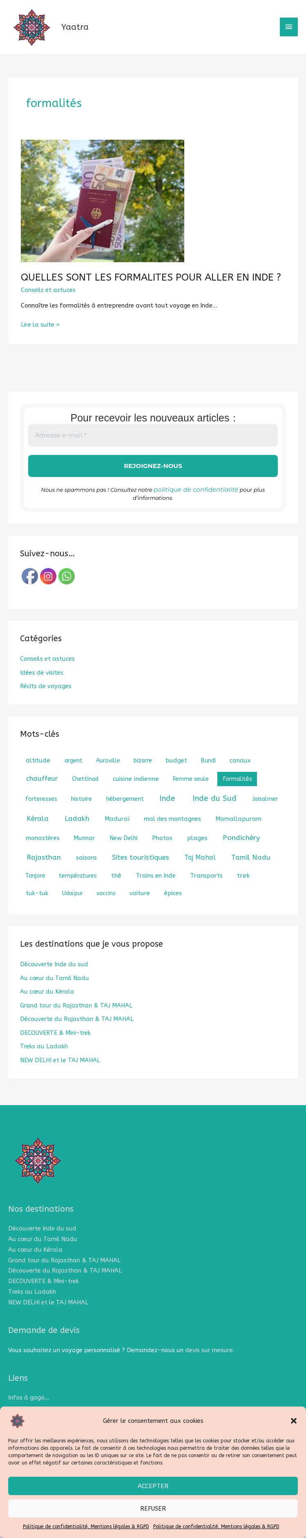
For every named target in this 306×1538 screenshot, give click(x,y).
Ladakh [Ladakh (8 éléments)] (77, 831)
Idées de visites (41, 686)
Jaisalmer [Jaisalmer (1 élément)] (265, 812)
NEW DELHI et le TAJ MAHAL (60, 1071)
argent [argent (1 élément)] (74, 773)
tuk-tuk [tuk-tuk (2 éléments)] (37, 906)
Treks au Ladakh (44, 1057)
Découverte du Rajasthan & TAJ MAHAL (77, 1031)
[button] (294, 1421)
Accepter (153, 1486)
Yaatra (94, 34)
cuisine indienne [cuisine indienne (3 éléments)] (136, 792)
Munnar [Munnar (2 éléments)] (84, 851)
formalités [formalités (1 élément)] (237, 792)
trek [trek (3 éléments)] (243, 888)
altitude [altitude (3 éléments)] (38, 773)
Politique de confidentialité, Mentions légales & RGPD (86, 1526)
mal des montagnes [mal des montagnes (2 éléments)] (172, 832)
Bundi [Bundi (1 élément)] (208, 773)
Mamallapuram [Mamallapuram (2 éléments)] (238, 832)
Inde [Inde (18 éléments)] (167, 811)
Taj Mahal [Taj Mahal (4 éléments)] (200, 870)
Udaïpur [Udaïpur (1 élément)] (72, 906)
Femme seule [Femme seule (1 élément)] (191, 792)
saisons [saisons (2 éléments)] (86, 870)
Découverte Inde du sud (54, 977)
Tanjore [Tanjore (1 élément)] (35, 888)
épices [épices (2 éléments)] (173, 906)
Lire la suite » (40, 339)
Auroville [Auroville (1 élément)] (108, 773)
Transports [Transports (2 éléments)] (206, 888)
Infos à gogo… (28, 1404)
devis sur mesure (208, 1357)
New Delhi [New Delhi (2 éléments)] (123, 851)
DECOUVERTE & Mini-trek (55, 1044)
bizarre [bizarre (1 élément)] (143, 773)
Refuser (153, 1508)
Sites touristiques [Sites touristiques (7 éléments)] (140, 870)
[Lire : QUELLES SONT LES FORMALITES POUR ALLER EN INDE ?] (102, 216)
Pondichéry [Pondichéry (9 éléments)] (241, 851)
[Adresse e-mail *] (153, 450)
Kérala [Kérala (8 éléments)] (38, 831)
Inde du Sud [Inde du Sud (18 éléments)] (214, 811)
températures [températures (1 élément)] (78, 888)
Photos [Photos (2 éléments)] (162, 851)
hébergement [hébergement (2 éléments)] (125, 812)
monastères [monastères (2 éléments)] (43, 851)
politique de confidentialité (196, 503)
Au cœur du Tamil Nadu (54, 990)
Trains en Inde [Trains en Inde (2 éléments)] (156, 888)
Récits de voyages (45, 699)
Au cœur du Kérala (47, 1004)
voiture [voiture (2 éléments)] (140, 906)
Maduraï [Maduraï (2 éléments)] (117, 832)
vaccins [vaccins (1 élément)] (106, 906)
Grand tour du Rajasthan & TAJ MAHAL (76, 1017)
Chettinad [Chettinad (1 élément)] (85, 792)
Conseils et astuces (48, 305)
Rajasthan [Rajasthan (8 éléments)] (44, 870)
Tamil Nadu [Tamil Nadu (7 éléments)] (250, 870)
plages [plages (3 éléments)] (197, 851)
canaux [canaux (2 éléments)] (240, 773)
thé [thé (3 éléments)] (116, 888)
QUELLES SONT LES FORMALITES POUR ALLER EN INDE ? (142, 293)
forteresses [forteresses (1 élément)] (41, 812)
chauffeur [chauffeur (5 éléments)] (42, 792)
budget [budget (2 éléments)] (176, 773)
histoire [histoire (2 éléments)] (81, 812)
